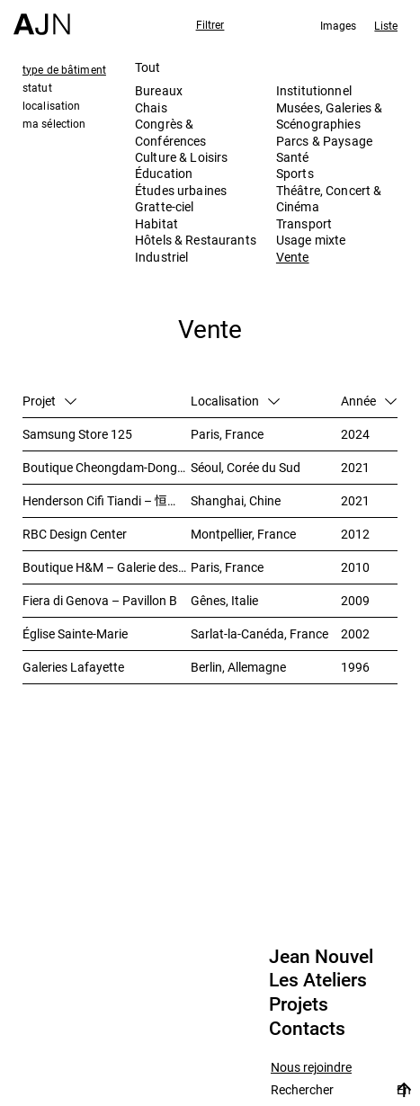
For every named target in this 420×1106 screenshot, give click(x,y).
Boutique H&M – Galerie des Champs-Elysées (106, 566)
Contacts (307, 1028)
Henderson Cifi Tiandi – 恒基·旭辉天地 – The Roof (106, 500)
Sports (295, 173)
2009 (355, 600)
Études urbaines (181, 190)
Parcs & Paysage (324, 140)
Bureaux (159, 90)
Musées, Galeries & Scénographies (329, 115)
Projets (298, 1004)
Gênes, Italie (224, 600)
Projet (49, 400)
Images (338, 25)
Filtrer (210, 24)
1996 (355, 666)
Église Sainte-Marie (75, 633)
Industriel (161, 256)
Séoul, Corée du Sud (245, 467)
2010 (355, 566)
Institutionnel (314, 90)
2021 (355, 467)
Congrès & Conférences (171, 131)
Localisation (235, 400)
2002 (355, 633)
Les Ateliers (318, 980)
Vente (292, 256)
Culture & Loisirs (181, 156)
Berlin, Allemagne (238, 666)
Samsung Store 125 (77, 433)
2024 (355, 433)
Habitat (156, 223)
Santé (292, 156)
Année (369, 400)
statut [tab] (37, 87)
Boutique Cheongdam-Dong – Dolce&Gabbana (106, 467)
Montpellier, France (243, 533)
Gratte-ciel (164, 206)
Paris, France (227, 433)
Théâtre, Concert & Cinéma (329, 198)
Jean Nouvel (321, 956)
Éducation (163, 173)
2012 (355, 533)
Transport (304, 223)
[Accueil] (41, 17)
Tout (148, 67)
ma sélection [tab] (53, 123)
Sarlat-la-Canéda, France (259, 633)
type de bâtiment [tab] (64, 69)
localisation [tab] (51, 105)
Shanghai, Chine (236, 500)
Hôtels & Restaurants (195, 239)
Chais (151, 107)
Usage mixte (311, 239)
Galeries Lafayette (73, 666)
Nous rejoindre (311, 1067)
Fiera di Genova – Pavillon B (99, 600)
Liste (386, 25)
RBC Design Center (74, 533)
